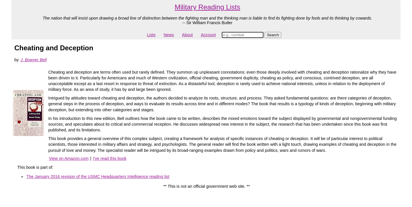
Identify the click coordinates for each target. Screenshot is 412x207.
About (187, 34)
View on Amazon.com (68, 158)
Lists (151, 34)
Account (208, 34)
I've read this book (109, 158)
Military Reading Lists (207, 7)
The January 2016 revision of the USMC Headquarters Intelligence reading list (98, 176)
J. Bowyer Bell (33, 59)
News (168, 34)
